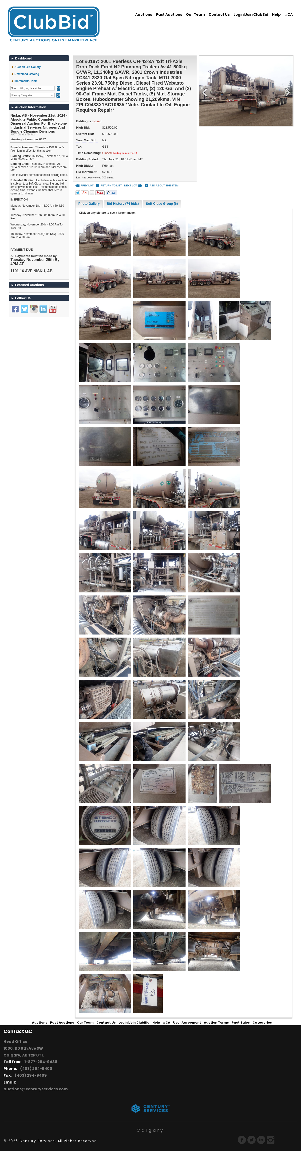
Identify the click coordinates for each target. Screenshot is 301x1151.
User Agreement (187, 1022)
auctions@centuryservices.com (36, 1089)
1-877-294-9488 (40, 1061)
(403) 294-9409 (30, 1075)
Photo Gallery (89, 203)
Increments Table (26, 81)
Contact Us (219, 14)
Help (276, 14)
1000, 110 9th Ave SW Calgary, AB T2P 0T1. (24, 1052)
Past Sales (241, 1022)
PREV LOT (84, 185)
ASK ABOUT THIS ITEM (161, 185)
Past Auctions (169, 14)
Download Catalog (27, 74)
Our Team (195, 14)
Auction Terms (216, 1022)
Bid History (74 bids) (123, 203)
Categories (262, 1022)
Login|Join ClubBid (251, 14)
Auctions (143, 14)
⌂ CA (289, 14)
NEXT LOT (133, 185)
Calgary (150, 1130)
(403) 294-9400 (35, 1068)
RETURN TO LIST (109, 185)
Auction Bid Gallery (28, 67)
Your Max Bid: (86, 140)
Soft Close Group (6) (162, 203)
